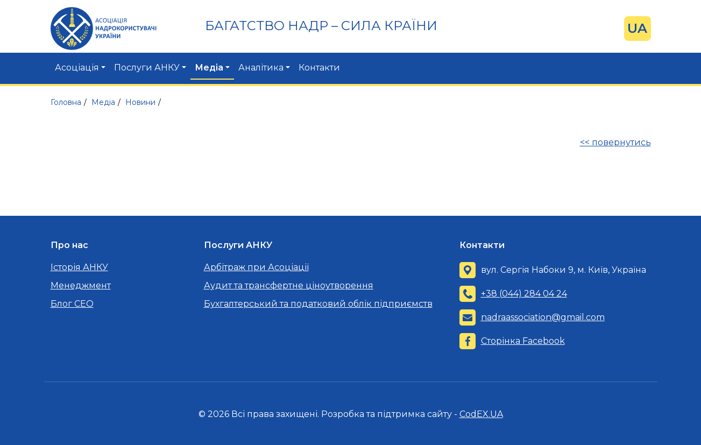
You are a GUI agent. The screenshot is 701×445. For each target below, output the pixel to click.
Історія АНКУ (79, 267)
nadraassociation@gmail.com (543, 317)
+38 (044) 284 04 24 (524, 293)
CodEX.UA (481, 414)
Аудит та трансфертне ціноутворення (288, 285)
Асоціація (77, 67)
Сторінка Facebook (523, 341)
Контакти (319, 67)
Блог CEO (72, 304)
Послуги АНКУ (147, 67)
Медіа (209, 67)
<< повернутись (615, 142)
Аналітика (261, 67)
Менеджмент (81, 285)
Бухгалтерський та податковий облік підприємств (318, 304)
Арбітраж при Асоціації (256, 267)
